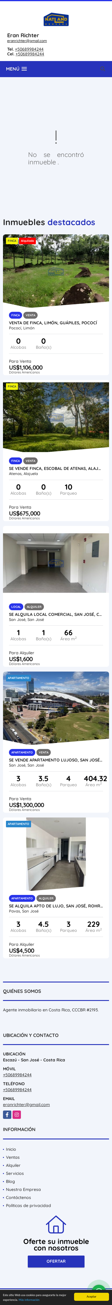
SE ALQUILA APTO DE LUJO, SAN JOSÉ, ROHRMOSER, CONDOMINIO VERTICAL (56, 906)
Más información (29, 1300)
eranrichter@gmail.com (27, 40)
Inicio (11, 1149)
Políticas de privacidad (28, 1205)
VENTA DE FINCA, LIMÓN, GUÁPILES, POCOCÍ (53, 322)
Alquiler (13, 1165)
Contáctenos (18, 1197)
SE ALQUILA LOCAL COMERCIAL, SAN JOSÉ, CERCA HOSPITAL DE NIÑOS (56, 614)
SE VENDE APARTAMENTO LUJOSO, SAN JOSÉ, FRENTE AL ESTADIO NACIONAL (56, 760)
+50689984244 (29, 49)
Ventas (13, 1157)
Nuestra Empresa (23, 1189)
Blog (10, 1181)
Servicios (15, 1173)
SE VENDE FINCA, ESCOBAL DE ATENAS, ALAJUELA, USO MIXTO (56, 468)
